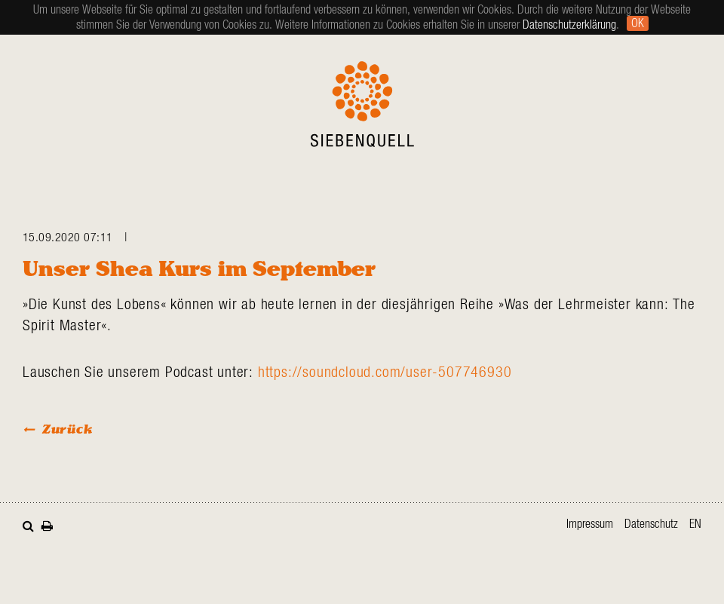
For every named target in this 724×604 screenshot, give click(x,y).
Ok (637, 23)
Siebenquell (362, 104)
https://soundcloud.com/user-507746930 (385, 372)
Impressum (589, 524)
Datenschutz (651, 524)
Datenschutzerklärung (569, 25)
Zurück (67, 429)
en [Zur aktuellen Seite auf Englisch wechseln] (695, 524)
